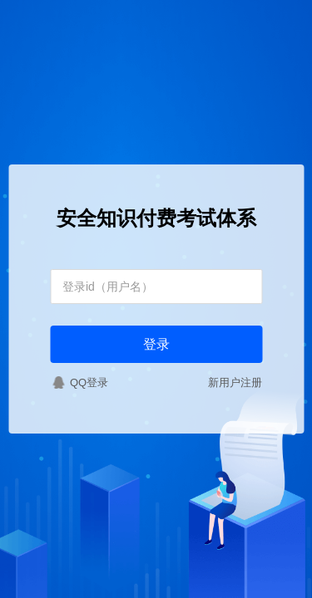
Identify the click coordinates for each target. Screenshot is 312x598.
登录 (156, 344)
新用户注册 (235, 382)
